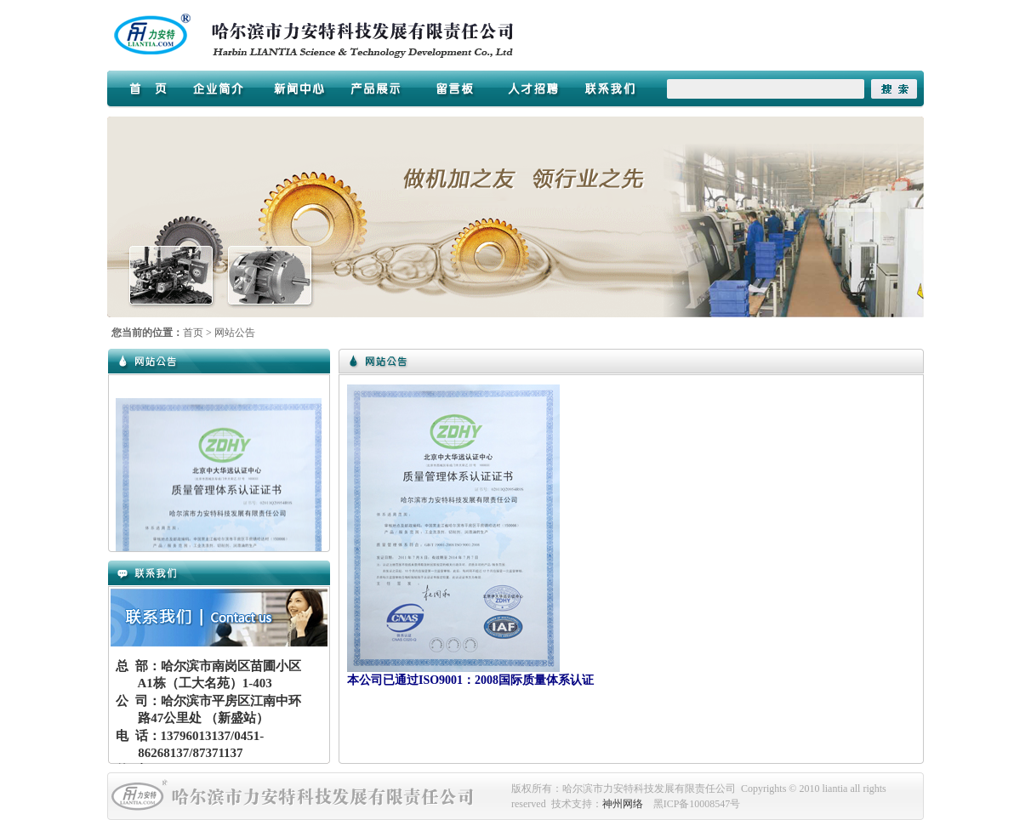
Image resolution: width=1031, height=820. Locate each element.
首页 (193, 333)
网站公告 (234, 333)
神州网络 (622, 804)
